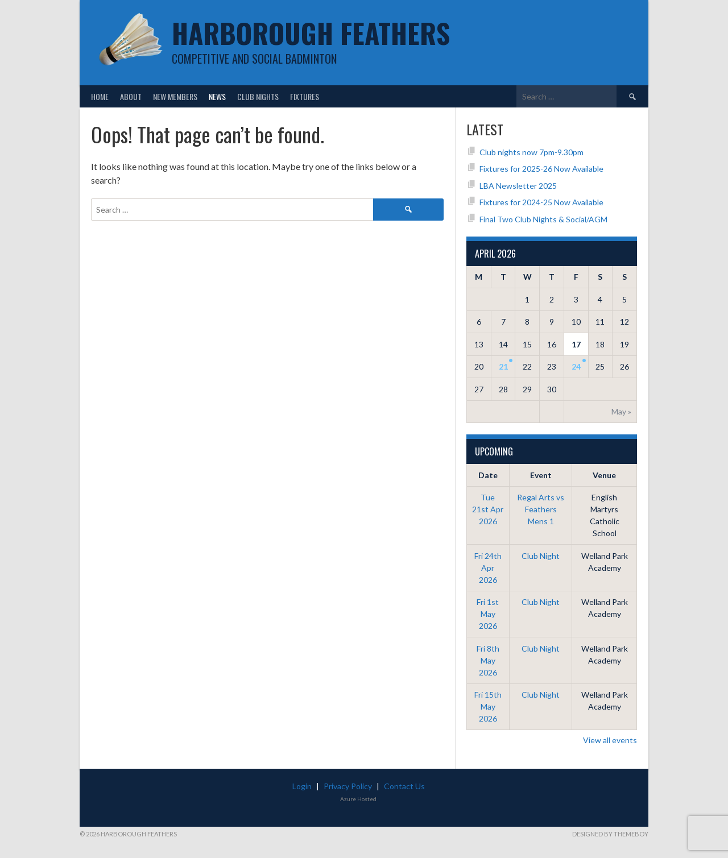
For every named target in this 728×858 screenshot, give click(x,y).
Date (488, 475)
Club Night (541, 556)
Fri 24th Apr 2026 (488, 568)
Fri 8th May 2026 (488, 660)
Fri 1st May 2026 (488, 614)
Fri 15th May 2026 (488, 706)
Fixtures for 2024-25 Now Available (541, 202)
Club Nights (258, 96)
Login (302, 786)
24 (576, 366)
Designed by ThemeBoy (610, 834)
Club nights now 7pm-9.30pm (531, 152)
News (217, 96)
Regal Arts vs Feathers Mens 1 (540, 509)
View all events (610, 740)
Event (541, 475)
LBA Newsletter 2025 (518, 185)
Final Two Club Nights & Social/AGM (543, 219)
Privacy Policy (348, 786)
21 (503, 366)
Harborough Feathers (311, 33)
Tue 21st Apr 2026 (487, 509)
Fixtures (304, 96)
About (131, 96)
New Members (175, 96)
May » (621, 411)
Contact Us (404, 786)
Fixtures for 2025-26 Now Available (541, 168)
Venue (604, 475)
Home (100, 96)
